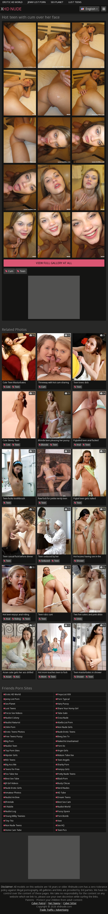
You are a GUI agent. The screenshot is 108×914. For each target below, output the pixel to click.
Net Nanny (54, 903)
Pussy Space (62, 811)
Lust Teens (75, 2)
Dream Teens (63, 797)
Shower (79, 560)
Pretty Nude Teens (65, 773)
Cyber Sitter (69, 903)
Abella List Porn (64, 722)
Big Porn (8, 741)
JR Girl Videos (10, 783)
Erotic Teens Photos (14, 731)
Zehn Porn (9, 727)
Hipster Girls (10, 755)
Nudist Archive (11, 797)
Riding (16, 618)
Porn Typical (62, 699)
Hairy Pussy (62, 703)
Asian (7, 676)
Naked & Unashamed (66, 741)
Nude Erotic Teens (65, 731)
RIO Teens (9, 759)
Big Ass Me (9, 764)
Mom (42, 676)
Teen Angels (62, 759)
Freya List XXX (63, 694)
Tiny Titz (8, 820)
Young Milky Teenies (14, 816)
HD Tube (60, 792)
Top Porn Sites (11, 750)
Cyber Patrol (38, 903)
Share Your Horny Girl (66, 708)
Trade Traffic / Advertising (54, 909)
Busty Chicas (62, 783)
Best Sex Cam (63, 802)
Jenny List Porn (37, 2)
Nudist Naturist (11, 722)
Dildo (78, 618)
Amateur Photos (12, 792)
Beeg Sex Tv (62, 736)
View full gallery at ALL (54, 263)
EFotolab (8, 802)
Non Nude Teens (12, 825)
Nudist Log (9, 811)
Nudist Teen (10, 745)
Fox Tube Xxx (10, 773)
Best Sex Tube (11, 778)
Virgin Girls (61, 750)
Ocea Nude (61, 717)
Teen (21, 271)
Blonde (43, 444)
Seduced (44, 560)
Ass (16, 676)
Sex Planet (57, 2)
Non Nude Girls (64, 727)
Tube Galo (61, 713)
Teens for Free (11, 769)
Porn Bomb (62, 816)
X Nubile (8, 806)
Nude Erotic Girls (12, 787)
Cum (9, 271)
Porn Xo (60, 745)
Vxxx (58, 820)
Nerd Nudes (62, 787)
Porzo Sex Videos (12, 713)
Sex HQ (59, 825)
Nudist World (62, 806)
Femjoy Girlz (62, 769)
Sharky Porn (62, 764)
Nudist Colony (11, 717)
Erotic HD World (13, 2)
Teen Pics (61, 830)
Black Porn (61, 778)
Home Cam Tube (12, 830)
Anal (77, 444)
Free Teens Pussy (12, 736)
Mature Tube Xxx (64, 755)
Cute (7, 386)
